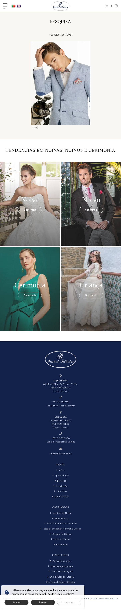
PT (13, 5)
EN (20, 5)
